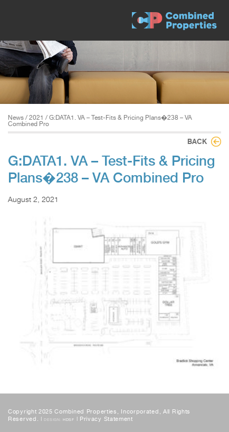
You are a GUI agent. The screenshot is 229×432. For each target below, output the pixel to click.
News (16, 117)
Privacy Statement (106, 419)
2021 (36, 117)
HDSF (68, 419)
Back (197, 141)
